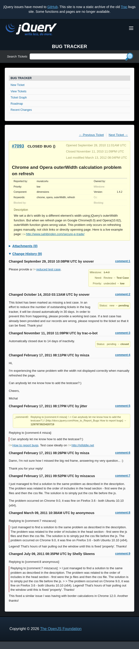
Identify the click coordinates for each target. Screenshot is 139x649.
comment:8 (122, 512)
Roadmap (17, 103)
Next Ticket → (118, 135)
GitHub (52, 7)
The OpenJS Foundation (60, 629)
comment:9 (122, 553)
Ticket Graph (19, 97)
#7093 (18, 145)
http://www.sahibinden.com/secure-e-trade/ (53, 234)
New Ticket (18, 85)
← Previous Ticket (91, 135)
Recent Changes (21, 110)
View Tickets (18, 91)
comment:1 (122, 261)
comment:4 (122, 355)
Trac (124, 7)
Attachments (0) (25, 246)
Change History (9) (27, 254)
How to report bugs (23, 445)
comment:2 (122, 294)
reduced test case (47, 269)
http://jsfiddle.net (81, 445)
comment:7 (122, 475)
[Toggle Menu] (131, 28)
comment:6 (122, 452)
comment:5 (122, 405)
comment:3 (122, 333)
